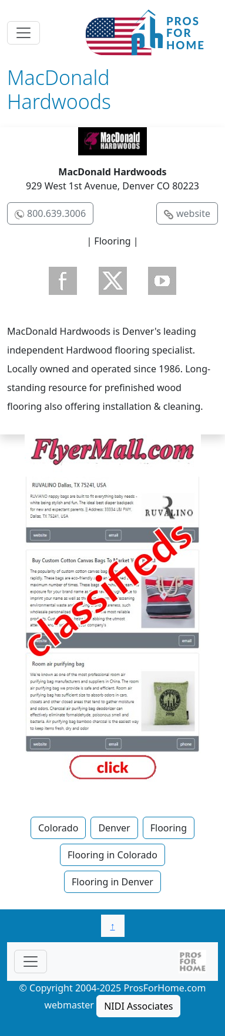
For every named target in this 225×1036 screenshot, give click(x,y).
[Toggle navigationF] (30, 961)
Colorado (58, 827)
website (193, 213)
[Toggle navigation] (23, 33)
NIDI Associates (138, 1006)
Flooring (168, 827)
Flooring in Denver (112, 881)
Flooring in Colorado (112, 854)
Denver (114, 827)
